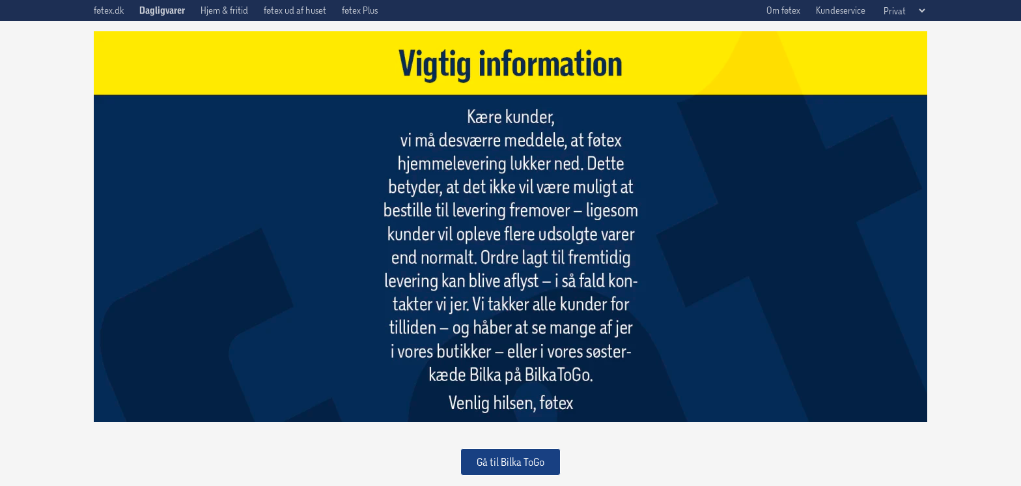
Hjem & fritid (224, 10)
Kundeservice (840, 10)
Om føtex (783, 10)
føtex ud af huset (295, 10)
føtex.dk (109, 10)
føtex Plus (360, 10)
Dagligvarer (162, 10)
